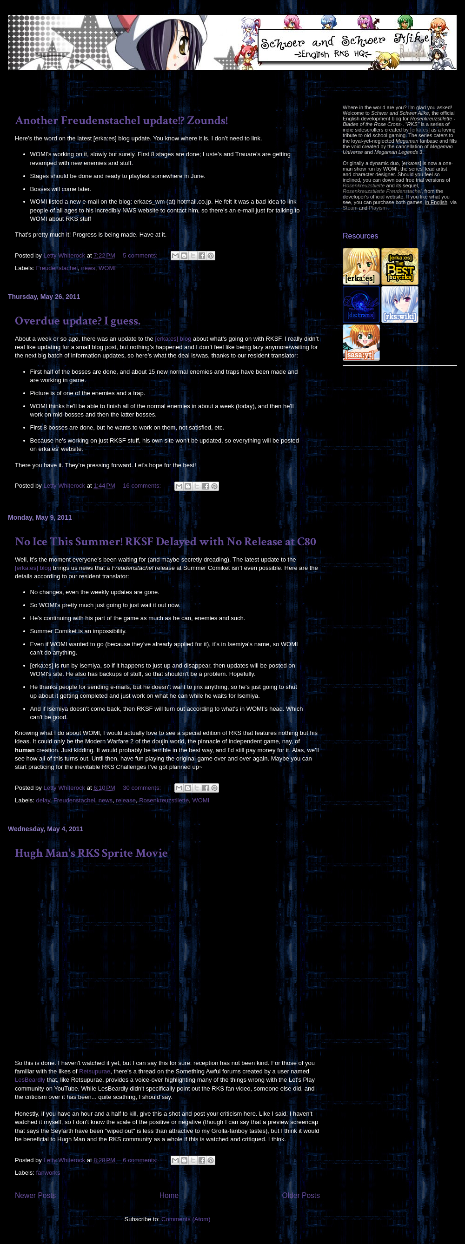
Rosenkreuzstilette (164, 800)
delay (43, 800)
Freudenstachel (57, 268)
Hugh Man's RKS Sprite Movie (91, 853)
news (88, 268)
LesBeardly (30, 1079)
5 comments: (141, 255)
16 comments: (142, 485)
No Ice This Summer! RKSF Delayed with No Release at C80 (165, 541)
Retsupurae (94, 1071)
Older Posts (301, 1195)
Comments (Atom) (185, 1219)
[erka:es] (420, 129)
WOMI (107, 268)
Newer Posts (35, 1195)
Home (169, 1195)
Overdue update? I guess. (77, 321)
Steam (350, 208)
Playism (378, 208)
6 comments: (141, 1160)
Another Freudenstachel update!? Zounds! (121, 120)
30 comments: (142, 787)
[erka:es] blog (173, 338)
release (126, 800)
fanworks (48, 1172)
